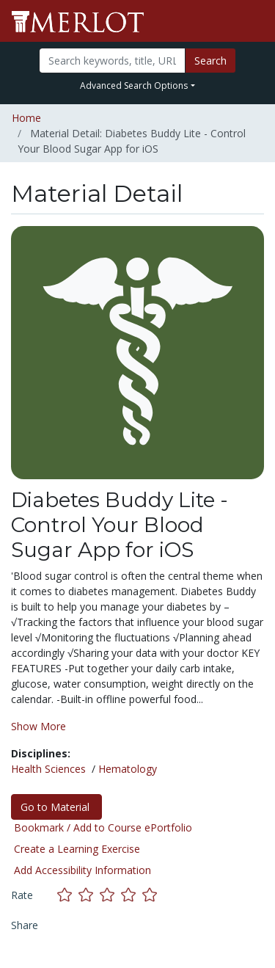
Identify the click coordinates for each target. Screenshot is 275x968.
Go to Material (56, 807)
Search (210, 61)
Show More (38, 726)
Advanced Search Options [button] (134, 85)
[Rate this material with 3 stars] (110, 894)
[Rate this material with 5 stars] (151, 894)
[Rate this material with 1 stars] (67, 894)
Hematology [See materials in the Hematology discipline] (127, 769)
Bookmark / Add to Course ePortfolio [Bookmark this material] (103, 827)
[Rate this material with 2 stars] (89, 894)
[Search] (112, 60)
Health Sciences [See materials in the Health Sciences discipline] (48, 769)
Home (26, 118)
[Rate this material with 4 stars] (131, 894)
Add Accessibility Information (82, 870)
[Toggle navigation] (254, 21)
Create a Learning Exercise (77, 849)
